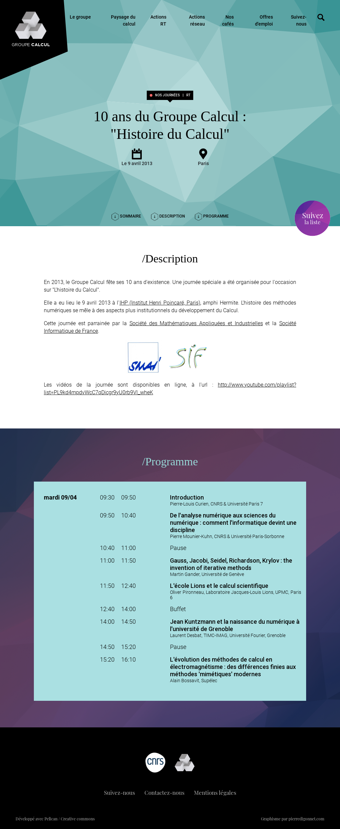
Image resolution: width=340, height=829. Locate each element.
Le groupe (80, 17)
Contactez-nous (164, 792)
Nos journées (167, 95)
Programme (212, 216)
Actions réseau (197, 20)
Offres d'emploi (264, 20)
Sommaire (126, 216)
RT (188, 95)
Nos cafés (228, 20)
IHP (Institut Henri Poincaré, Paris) (160, 303)
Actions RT (158, 20)
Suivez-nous (298, 20)
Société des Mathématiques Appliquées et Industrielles (196, 323)
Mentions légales (215, 792)
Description (168, 216)
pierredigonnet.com (306, 818)
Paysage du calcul (123, 20)
